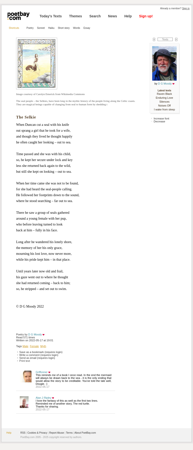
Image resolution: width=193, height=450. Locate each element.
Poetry (30, 28)
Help (128, 16)
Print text (24, 360)
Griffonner (42, 372)
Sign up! (146, 16)
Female (34, 346)
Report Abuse (56, 432)
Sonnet (41, 28)
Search (95, 16)
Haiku (51, 28)
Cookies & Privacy (37, 432)
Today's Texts (51, 16)
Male (25, 346)
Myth (43, 346)
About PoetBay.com (85, 432)
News (112, 16)
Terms (69, 432)
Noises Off (164, 105)
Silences (164, 101)
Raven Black (164, 93)
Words (76, 28)
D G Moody (35, 334)
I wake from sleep (164, 109)
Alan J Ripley (43, 397)
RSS (22, 432)
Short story (64, 28)
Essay (87, 28)
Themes (75, 16)
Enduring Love (164, 97)
